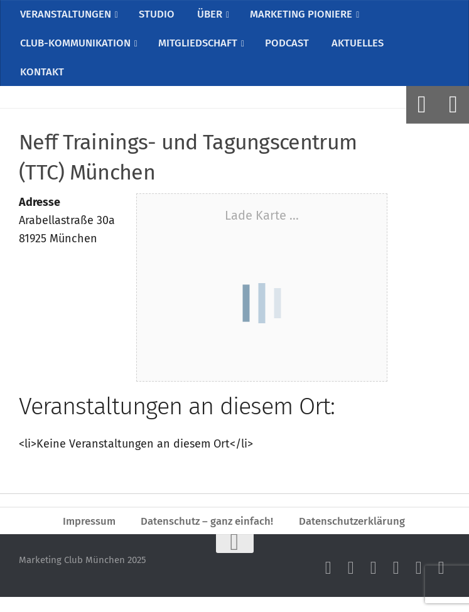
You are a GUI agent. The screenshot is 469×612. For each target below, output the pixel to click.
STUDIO (159, 16)
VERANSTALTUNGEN (67, 16)
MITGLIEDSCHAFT (202, 49)
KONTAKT (41, 82)
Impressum (83, 534)
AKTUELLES (360, 49)
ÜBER (209, 16)
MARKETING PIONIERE (301, 16)
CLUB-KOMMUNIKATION (77, 49)
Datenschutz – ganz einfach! (205, 534)
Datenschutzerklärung (357, 534)
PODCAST (292, 49)
